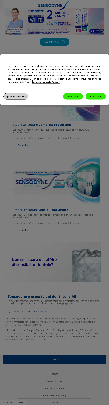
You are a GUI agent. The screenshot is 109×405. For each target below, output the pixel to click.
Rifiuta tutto (73, 96)
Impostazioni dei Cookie (16, 96)
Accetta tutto (95, 96)
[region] (54, 79)
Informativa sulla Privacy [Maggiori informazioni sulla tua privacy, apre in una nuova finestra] (46, 81)
